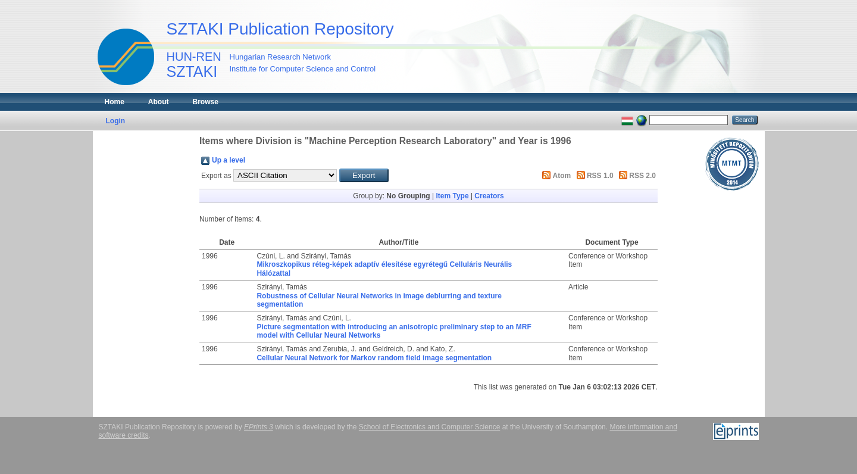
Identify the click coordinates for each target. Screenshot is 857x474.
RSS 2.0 (642, 175)
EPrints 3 (258, 427)
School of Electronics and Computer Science (429, 427)
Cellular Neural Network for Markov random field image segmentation (374, 358)
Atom (562, 175)
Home (114, 102)
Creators (488, 196)
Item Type (452, 196)
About (158, 102)
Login (116, 121)
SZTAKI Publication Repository (280, 29)
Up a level (228, 160)
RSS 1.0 (600, 175)
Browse (205, 102)
